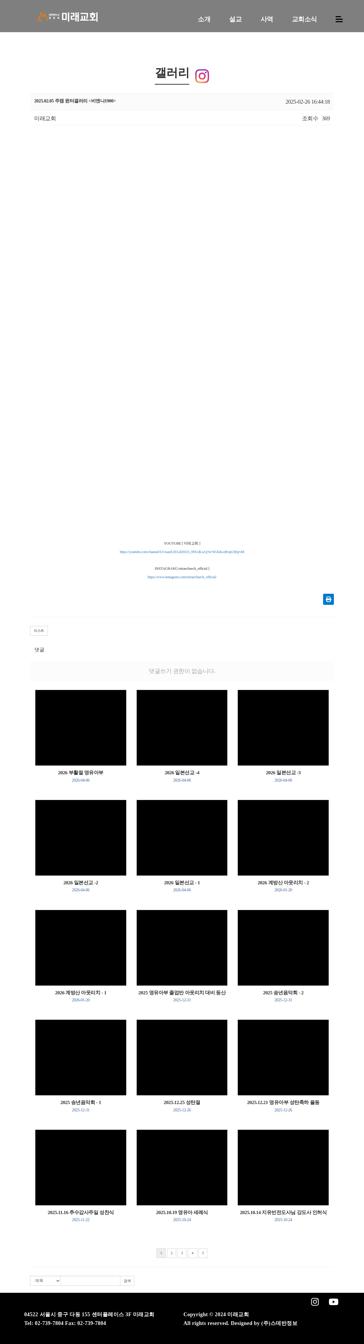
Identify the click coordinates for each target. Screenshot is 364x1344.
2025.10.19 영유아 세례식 (182, 1216)
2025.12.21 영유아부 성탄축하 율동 (283, 1106)
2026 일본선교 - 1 (182, 886)
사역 (267, 19)
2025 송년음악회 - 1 (80, 1106)
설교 (235, 19)
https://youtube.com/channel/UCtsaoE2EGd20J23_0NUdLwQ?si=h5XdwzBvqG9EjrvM (182, 552)
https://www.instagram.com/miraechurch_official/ (182, 577)
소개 (204, 19)
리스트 (39, 631)
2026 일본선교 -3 (283, 776)
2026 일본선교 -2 (80, 886)
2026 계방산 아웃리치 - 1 (80, 996)
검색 (127, 1281)
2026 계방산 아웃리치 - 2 (283, 886)
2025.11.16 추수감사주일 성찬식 (81, 1216)
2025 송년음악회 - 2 (283, 996)
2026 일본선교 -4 (182, 776)
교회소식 (304, 19)
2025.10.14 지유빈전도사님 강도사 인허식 (283, 1216)
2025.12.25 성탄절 (182, 1106)
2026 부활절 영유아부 (80, 776)
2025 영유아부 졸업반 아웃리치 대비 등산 (182, 996)
